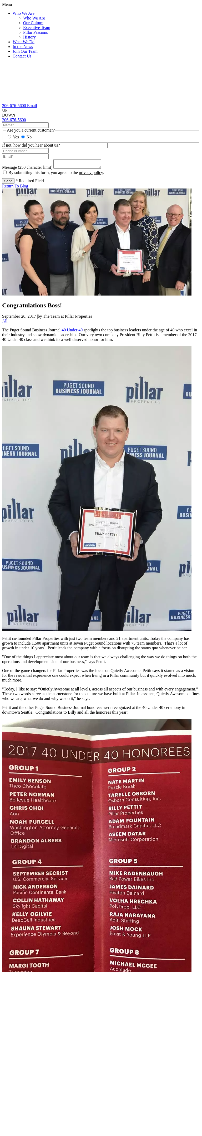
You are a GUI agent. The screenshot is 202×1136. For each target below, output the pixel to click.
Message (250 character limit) (27, 169)
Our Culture (33, 23)
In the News (23, 46)
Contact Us (22, 56)
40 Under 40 (72, 331)
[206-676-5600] (14, 105)
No (26, 137)
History (29, 37)
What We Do (23, 42)
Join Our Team (25, 51)
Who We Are (23, 13)
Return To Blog (15, 187)
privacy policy (91, 174)
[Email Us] (32, 105)
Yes (13, 137)
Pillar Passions (35, 32)
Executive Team (36, 27)
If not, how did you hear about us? (31, 145)
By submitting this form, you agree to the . (56, 174)
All (4, 322)
